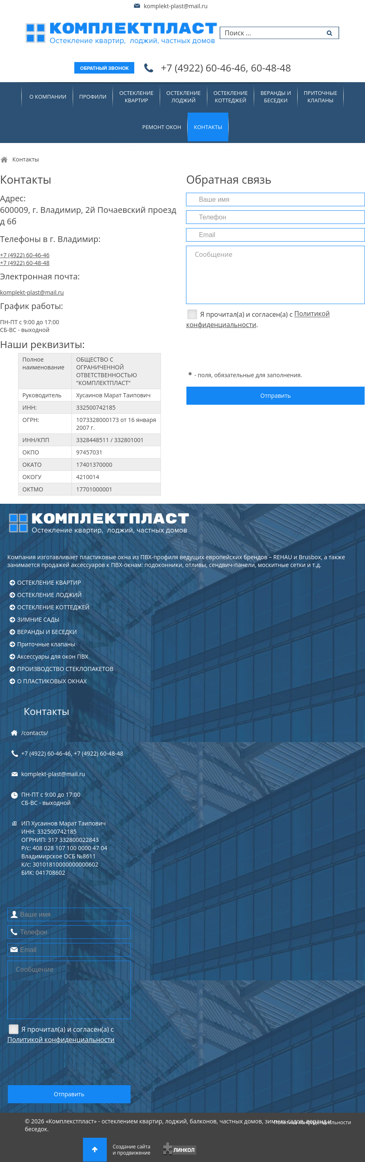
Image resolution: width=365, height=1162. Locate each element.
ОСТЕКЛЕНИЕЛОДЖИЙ (183, 96)
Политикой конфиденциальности (61, 1039)
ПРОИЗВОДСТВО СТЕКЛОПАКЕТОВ (65, 669)
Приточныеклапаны (320, 96)
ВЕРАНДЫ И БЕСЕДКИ (47, 632)
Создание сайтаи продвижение (131, 1150)
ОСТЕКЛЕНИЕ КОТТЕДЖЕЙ (53, 607)
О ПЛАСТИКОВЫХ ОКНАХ (52, 681)
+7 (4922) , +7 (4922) (72, 753)
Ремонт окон (161, 127)
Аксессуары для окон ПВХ (52, 656)
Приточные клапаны (46, 644)
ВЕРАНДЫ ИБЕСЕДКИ (275, 96)
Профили (93, 96)
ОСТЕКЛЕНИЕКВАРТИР (136, 96)
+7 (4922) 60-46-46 (25, 255)
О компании (48, 96)
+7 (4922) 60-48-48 (25, 263)
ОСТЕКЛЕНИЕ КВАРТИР (49, 582)
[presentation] (248, 349)
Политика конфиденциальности (312, 1122)
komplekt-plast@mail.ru (175, 6)
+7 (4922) (226, 68)
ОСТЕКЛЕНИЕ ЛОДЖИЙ (49, 595)
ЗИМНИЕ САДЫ (38, 619)
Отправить (275, 395)
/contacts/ (34, 733)
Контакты (46, 711)
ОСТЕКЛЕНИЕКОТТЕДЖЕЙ (230, 96)
